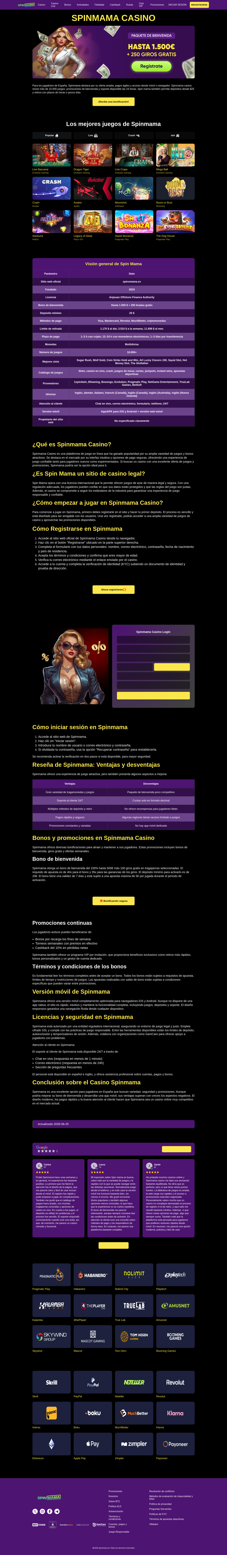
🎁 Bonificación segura (113, 900)
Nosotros (113, 1496)
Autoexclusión (116, 1511)
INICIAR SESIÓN (177, 5)
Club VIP (141, 4)
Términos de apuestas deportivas (166, 1519)
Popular (52, 135)
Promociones (157, 5)
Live (93, 135)
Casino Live (54, 4)
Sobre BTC (114, 1501)
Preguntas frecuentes (160, 1509)
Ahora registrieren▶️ (113, 589)
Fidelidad (99, 5)
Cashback (115, 5)
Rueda (129, 5)
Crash (134, 135)
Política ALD (115, 1506)
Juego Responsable (119, 1532)
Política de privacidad (160, 1504)
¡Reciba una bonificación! (113, 101)
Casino (41, 5)
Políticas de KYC (158, 1514)
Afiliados (153, 1524)
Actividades (83, 5)
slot (175, 135)
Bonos (67, 5)
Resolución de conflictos (162, 1491)
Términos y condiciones (115, 1517)
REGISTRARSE (199, 5)
